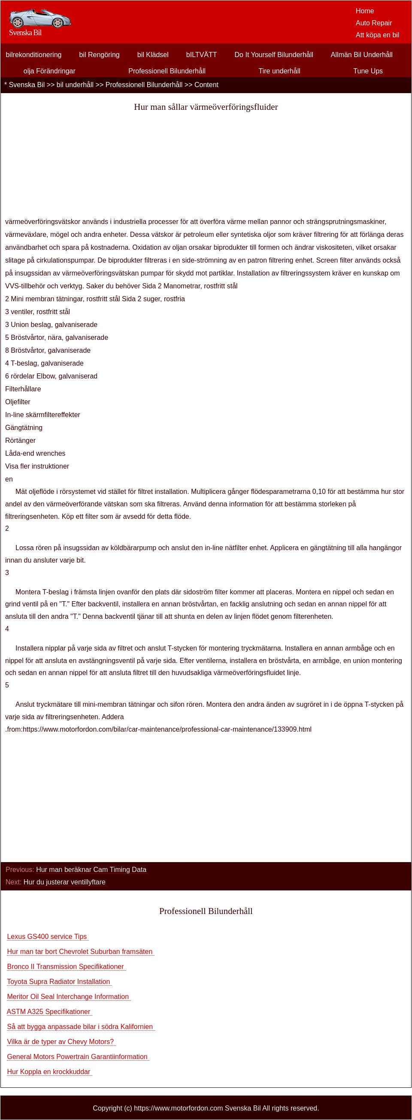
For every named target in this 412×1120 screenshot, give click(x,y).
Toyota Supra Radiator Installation (59, 981)
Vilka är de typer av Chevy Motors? (61, 1041)
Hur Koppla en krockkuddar (49, 1071)
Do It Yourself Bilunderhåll (274, 54)
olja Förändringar (50, 71)
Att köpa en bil (377, 35)
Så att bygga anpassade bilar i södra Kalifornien (80, 1026)
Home (365, 11)
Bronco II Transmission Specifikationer (66, 966)
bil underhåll (75, 84)
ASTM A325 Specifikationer (49, 1011)
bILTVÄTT (201, 54)
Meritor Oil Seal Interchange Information (68, 996)
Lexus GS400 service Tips (47, 936)
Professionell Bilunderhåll (167, 71)
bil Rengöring (99, 54)
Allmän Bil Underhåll (362, 54)
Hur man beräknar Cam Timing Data (92, 869)
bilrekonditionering (34, 54)
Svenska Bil (27, 84)
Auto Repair (374, 23)
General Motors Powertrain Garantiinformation (78, 1056)
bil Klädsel (153, 54)
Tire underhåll (279, 71)
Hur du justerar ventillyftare (66, 882)
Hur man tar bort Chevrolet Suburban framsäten (80, 951)
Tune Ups (368, 71)
